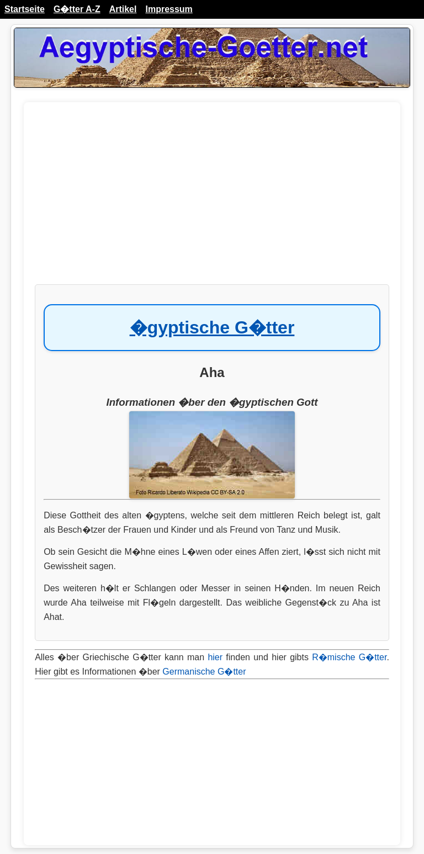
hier (215, 657)
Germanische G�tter (204, 671)
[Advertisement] (212, 198)
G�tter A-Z (77, 9)
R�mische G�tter (349, 657)
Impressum (168, 9)
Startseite (24, 9)
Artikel (123, 9)
